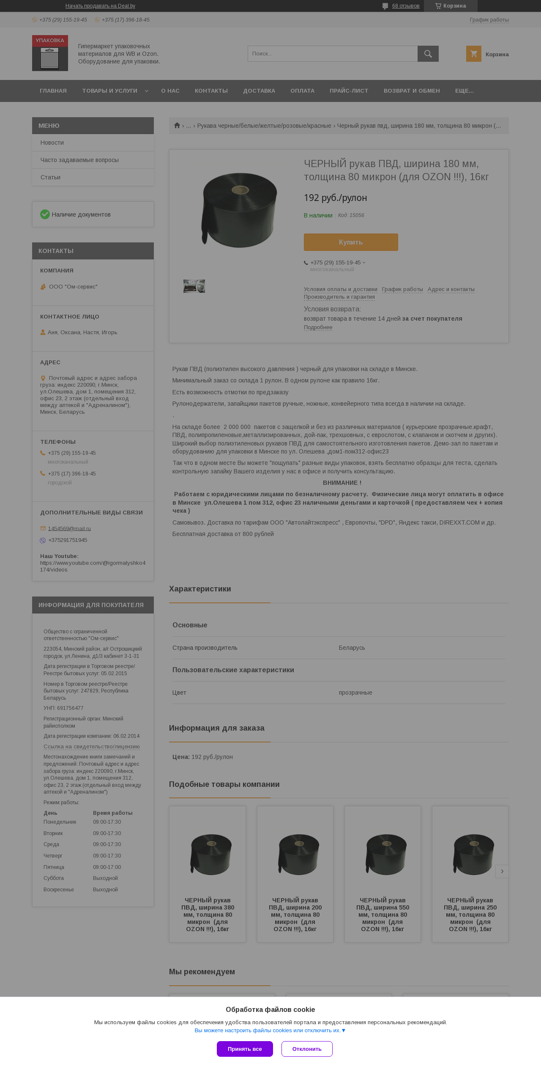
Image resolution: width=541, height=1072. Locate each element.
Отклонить (307, 1049)
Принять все (245, 1049)
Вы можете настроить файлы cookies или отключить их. (267, 1030)
